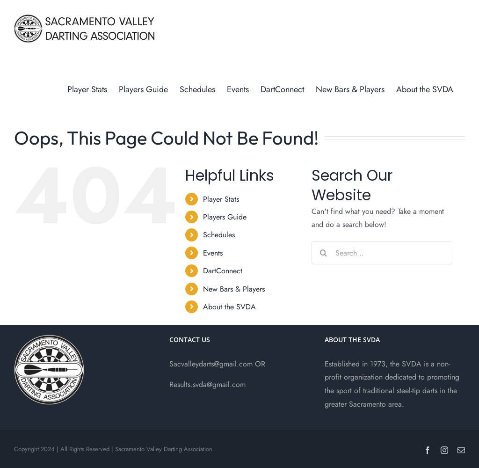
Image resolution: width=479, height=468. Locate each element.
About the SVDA (229, 306)
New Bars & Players (234, 289)
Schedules (219, 234)
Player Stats (221, 199)
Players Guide (225, 217)
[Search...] (382, 252)
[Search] (323, 252)
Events (213, 253)
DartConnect (222, 270)
